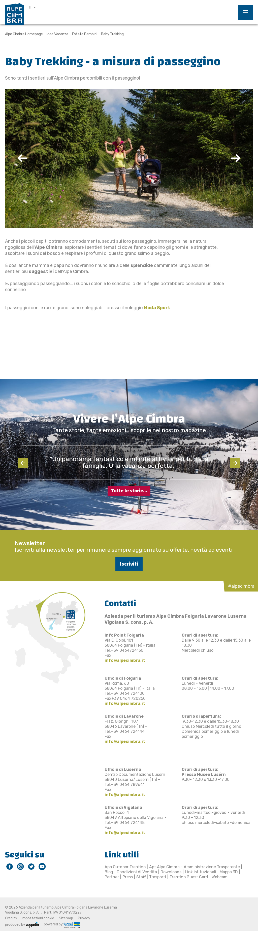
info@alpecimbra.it (125, 660)
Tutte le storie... (129, 491)
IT (30, 7)
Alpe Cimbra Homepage (24, 34)
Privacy (84, 918)
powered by (62, 924)
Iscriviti (129, 564)
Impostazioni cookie (38, 918)
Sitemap (66, 918)
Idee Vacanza (57, 34)
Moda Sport (157, 307)
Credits (11, 918)
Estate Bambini (84, 34)
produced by (22, 924)
